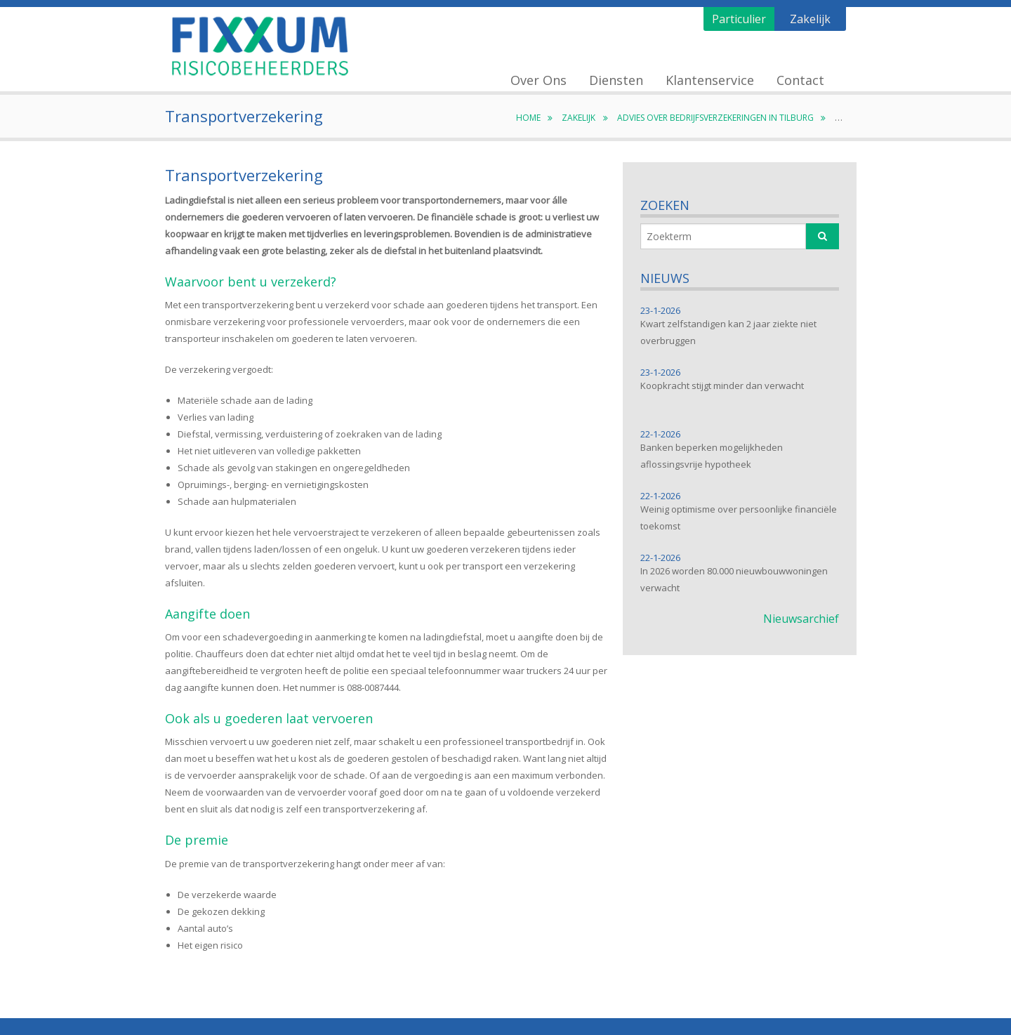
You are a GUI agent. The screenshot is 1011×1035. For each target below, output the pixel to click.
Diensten (616, 80)
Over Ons (538, 80)
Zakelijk (810, 19)
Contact (800, 80)
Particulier (739, 19)
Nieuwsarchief (801, 618)
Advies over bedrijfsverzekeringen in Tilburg (722, 118)
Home (535, 118)
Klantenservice (710, 80)
